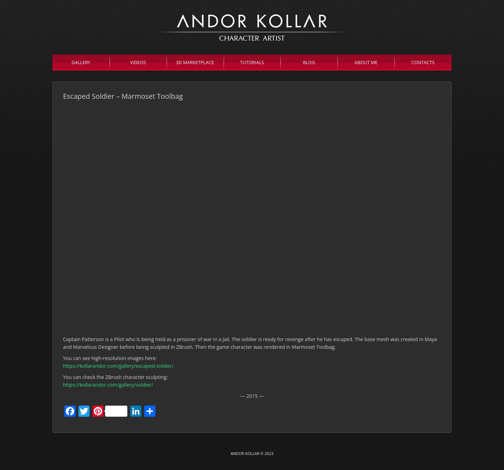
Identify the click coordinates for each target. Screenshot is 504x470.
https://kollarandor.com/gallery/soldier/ (108, 384)
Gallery (81, 62)
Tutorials (252, 62)
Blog (309, 62)
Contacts (423, 62)
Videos (138, 62)
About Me (366, 62)
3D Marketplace (195, 62)
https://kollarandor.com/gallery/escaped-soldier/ (118, 365)
